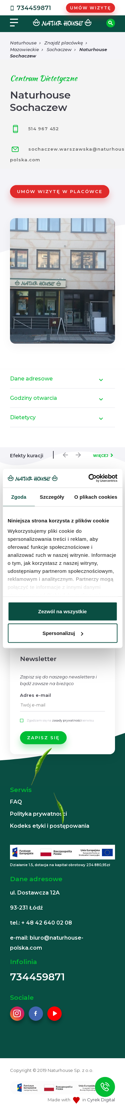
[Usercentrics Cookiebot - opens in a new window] (89, 478)
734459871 (30, 8)
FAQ (16, 802)
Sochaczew (59, 49)
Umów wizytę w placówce (59, 191)
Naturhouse (23, 42)
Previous (63, 453)
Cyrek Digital (101, 1099)
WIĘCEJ (100, 455)
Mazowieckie (24, 49)
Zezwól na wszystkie (62, 611)
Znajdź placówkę (63, 42)
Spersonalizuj (62, 633)
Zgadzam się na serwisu (60, 720)
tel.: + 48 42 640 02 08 (41, 923)
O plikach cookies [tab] (95, 496)
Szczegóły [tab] (52, 496)
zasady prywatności (67, 720)
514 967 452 (34, 128)
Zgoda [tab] (18, 496)
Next (76, 453)
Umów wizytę (90, 7)
